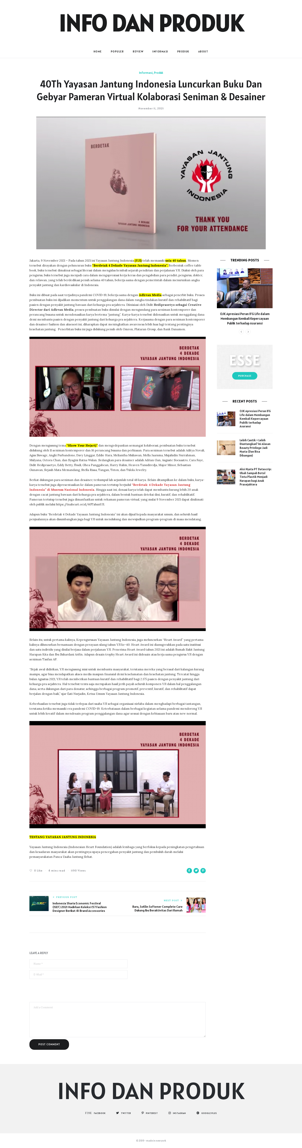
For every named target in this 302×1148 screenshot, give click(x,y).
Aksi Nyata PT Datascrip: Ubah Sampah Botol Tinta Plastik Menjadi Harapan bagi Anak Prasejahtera (256, 476)
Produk (183, 51)
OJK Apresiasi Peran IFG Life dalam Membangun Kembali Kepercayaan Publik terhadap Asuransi (244, 318)
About (203, 51)
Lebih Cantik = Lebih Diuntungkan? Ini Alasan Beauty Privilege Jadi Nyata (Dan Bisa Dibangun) (255, 447)
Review (138, 51)
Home (98, 51)
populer (117, 51)
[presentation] (59, 990)
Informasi (160, 51)
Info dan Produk (151, 23)
